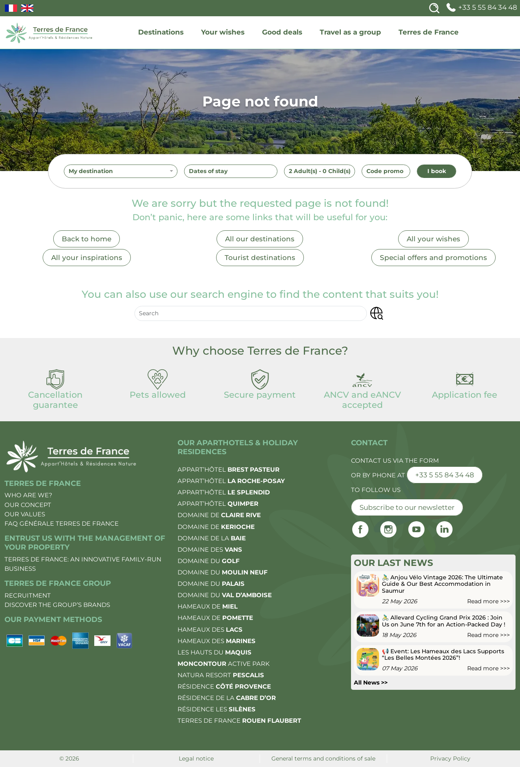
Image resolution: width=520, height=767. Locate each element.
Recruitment (27, 595)
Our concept (27, 505)
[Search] (434, 8)
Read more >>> (488, 601)
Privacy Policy (450, 758)
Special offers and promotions (433, 258)
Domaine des (210, 549)
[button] (376, 313)
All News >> (371, 682)
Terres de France (429, 32)
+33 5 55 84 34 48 (480, 7)
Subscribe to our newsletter (407, 507)
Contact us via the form (395, 460)
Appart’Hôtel (229, 469)
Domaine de (219, 515)
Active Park (224, 663)
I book (436, 171)
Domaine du (209, 561)
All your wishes (433, 239)
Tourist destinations (260, 258)
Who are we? (28, 495)
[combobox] (121, 171)
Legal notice (196, 758)
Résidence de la (227, 698)
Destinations (161, 32)
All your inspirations (86, 258)
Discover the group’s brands (57, 605)
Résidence (224, 686)
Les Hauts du (214, 652)
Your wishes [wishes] (223, 32)
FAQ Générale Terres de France (61, 523)
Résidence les (217, 709)
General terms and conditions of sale (323, 758)
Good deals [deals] (282, 32)
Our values (24, 514)
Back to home (86, 239)
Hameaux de (208, 606)
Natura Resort (221, 675)
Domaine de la (212, 538)
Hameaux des (210, 629)
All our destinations (260, 239)
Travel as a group (350, 32)
